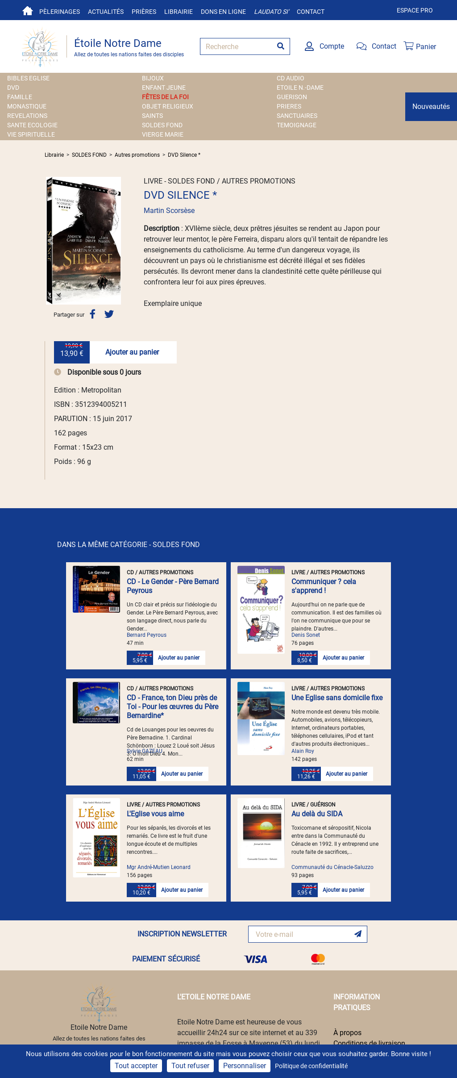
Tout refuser (190, 1065)
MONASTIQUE (26, 106)
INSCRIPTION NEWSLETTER (182, 934)
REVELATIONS (27, 115)
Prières (144, 11)
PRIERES (289, 106)
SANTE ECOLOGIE (32, 125)
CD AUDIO (290, 78)
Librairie (178, 11)
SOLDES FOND (162, 125)
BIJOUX (153, 78)
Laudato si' (271, 11)
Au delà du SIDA (316, 814)
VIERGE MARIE (162, 134)
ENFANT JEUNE (164, 87)
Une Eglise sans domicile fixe (336, 698)
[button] (50, 241)
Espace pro (415, 10)
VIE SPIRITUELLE (31, 134)
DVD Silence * (184, 155)
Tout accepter (136, 1065)
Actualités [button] (106, 11)
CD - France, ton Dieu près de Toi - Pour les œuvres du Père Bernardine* (172, 707)
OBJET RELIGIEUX (167, 106)
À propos (347, 1032)
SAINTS (152, 115)
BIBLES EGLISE (28, 78)
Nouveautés (431, 106)
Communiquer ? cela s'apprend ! (323, 586)
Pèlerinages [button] (59, 11)
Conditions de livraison (369, 1043)
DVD (13, 87)
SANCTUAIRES (297, 115)
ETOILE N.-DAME (300, 87)
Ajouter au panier (132, 352)
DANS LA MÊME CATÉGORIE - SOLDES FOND (128, 544)
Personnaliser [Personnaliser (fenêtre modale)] (244, 1065)
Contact (310, 11)
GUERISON (292, 96)
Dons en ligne (223, 11)
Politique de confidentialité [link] (311, 1066)
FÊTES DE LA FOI (165, 96)
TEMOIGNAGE (296, 125)
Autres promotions (137, 155)
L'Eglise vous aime (155, 814)
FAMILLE (19, 96)
